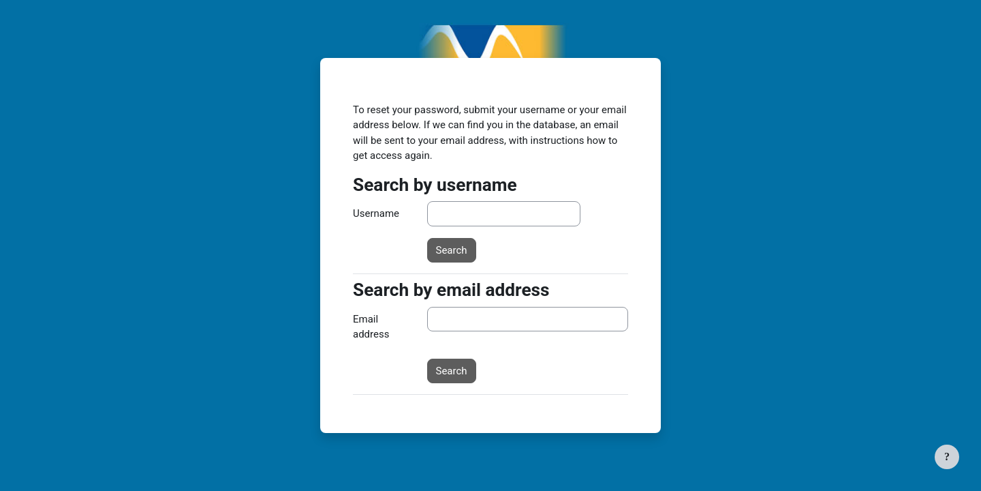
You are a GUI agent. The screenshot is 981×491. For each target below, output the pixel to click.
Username (376, 213)
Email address (371, 327)
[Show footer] (947, 457)
